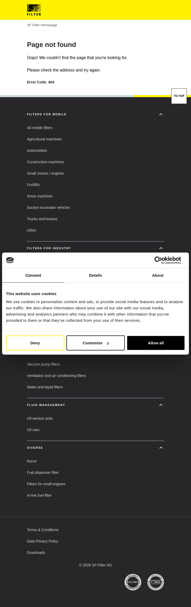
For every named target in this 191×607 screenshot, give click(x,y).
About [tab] (157, 275)
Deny (35, 343)
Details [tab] (95, 275)
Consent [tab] (33, 275)
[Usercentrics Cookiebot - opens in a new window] (162, 260)
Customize (96, 343)
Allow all (156, 343)
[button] (39, 127)
